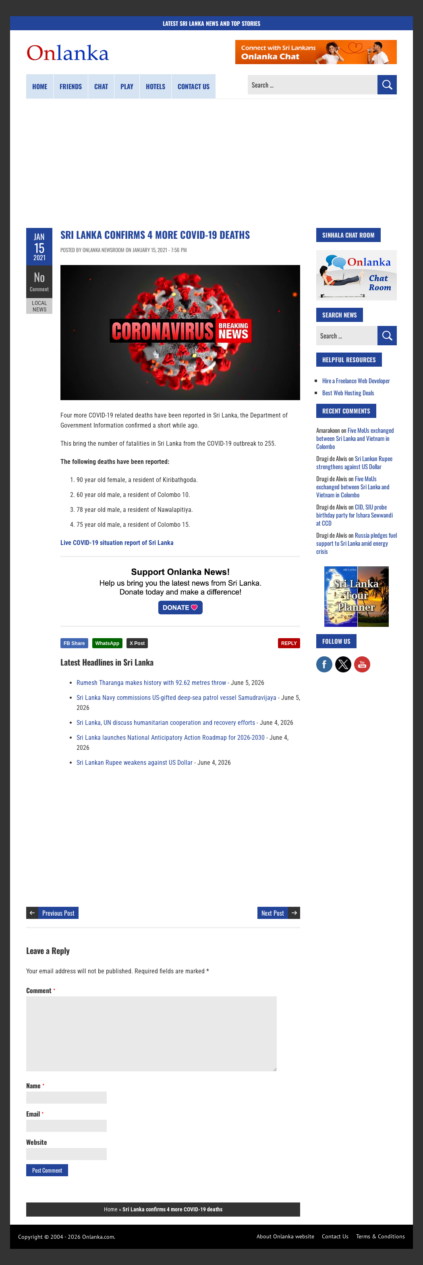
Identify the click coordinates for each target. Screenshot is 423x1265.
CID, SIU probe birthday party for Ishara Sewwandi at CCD (354, 514)
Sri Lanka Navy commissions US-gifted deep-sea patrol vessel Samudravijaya (176, 697)
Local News (39, 305)
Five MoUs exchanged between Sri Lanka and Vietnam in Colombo (355, 438)
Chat (101, 86)
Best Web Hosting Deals (348, 392)
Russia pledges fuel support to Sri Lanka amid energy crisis (356, 542)
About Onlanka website (285, 1236)
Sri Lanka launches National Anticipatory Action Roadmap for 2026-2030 (171, 737)
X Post (137, 643)
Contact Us (335, 1236)
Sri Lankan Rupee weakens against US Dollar (135, 762)
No (39, 276)
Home (39, 86)
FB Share (74, 643)
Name (35, 1085)
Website (36, 1142)
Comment (39, 288)
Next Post (272, 913)
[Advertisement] (211, 163)
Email (35, 1114)
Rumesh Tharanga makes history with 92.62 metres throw (151, 683)
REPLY (289, 643)
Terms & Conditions (380, 1236)
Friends (71, 86)
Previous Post (58, 913)
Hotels (155, 86)
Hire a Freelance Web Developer (356, 380)
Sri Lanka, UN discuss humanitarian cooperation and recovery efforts (166, 722)
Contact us (193, 86)
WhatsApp (107, 643)
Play (126, 86)
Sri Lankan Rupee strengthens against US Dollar (354, 462)
